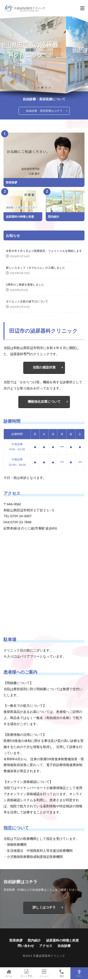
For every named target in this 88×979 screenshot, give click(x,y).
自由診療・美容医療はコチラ (44, 110)
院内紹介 (53, 216)
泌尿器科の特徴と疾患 (20, 216)
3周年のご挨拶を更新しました (25, 284)
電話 (61, 973)
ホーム (9, 973)
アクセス (45, 946)
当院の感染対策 (44, 367)
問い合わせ (26, 946)
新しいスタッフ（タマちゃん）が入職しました (35, 267)
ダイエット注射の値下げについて (27, 301)
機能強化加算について (44, 401)
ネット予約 (26, 973)
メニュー (44, 973)
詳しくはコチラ (44, 907)
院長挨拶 (11, 182)
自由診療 (64, 946)
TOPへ (79, 973)
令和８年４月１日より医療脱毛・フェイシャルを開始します (44, 251)
